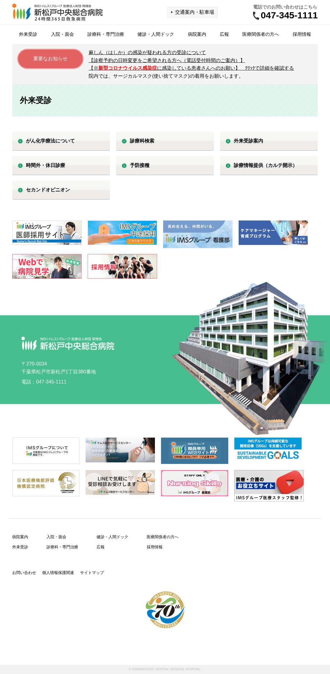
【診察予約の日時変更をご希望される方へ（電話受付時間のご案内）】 (167, 60)
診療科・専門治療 (105, 34)
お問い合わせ (24, 572)
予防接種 (139, 165)
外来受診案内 (248, 140)
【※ (191, 68)
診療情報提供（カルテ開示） (265, 165)
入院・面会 (62, 34)
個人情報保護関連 (58, 572)
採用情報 (302, 34)
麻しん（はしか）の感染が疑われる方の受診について (147, 52)
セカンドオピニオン (48, 189)
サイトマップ (92, 572)
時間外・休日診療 (45, 165)
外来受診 (28, 34)
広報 (224, 34)
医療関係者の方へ (260, 34)
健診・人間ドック (156, 34)
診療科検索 (142, 140)
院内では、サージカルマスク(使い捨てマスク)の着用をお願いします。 (166, 76)
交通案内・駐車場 (194, 12)
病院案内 (197, 34)
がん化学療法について (50, 140)
